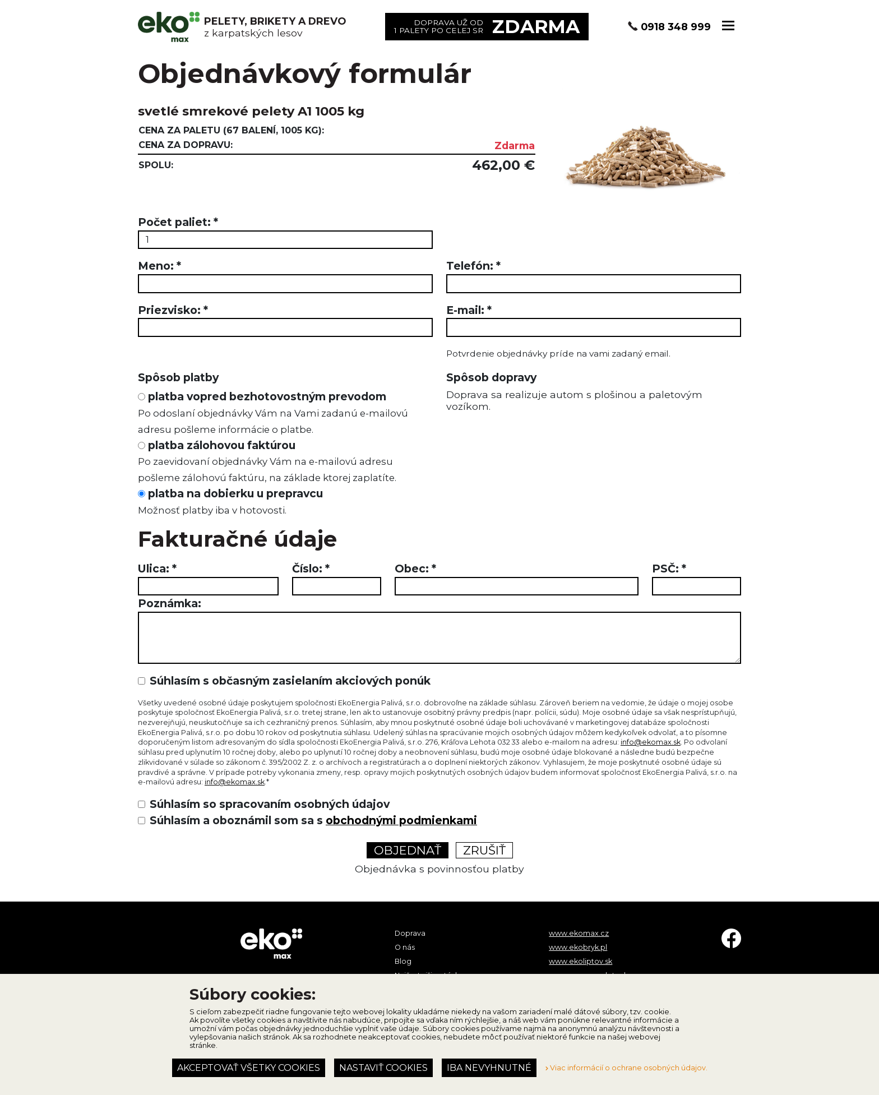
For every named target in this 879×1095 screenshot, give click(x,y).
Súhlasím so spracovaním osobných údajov (270, 804)
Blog (403, 961)
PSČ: (669, 568)
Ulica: (157, 568)
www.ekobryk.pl (578, 947)
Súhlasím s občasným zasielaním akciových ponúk (290, 680)
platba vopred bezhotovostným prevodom (273, 412)
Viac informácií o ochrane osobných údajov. (626, 1068)
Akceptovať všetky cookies (248, 1067)
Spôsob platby (178, 377)
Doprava (410, 933)
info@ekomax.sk (651, 742)
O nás (405, 947)
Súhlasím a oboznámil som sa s (313, 820)
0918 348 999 (676, 27)
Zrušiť (484, 850)
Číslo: (311, 568)
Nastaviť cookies (383, 1067)
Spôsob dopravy (491, 377)
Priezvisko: (173, 310)
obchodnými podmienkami (401, 820)
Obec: (415, 568)
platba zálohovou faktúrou (267, 461)
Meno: (159, 265)
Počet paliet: (178, 222)
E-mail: (469, 310)
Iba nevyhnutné (489, 1067)
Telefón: (473, 265)
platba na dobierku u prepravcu (230, 501)
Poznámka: (169, 603)
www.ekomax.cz (579, 933)
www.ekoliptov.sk (580, 961)
